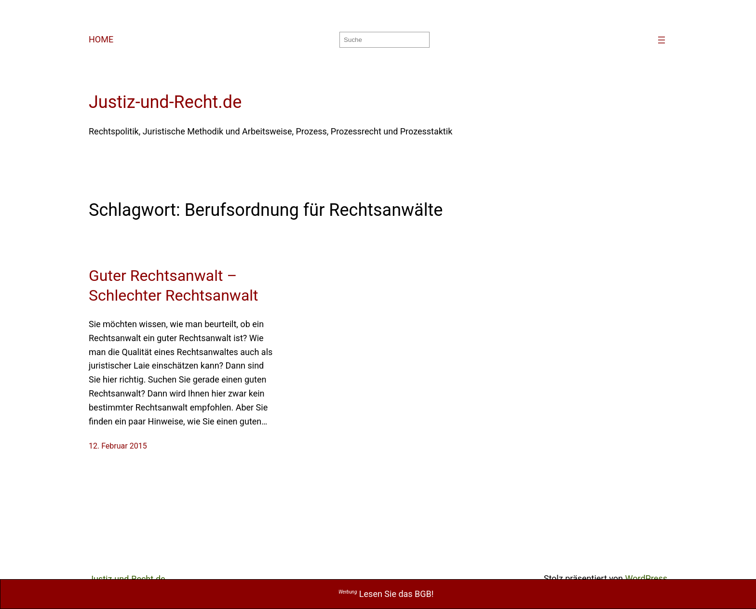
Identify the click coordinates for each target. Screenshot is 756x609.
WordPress (646, 578)
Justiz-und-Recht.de (165, 102)
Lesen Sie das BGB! (386, 594)
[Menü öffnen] (661, 40)
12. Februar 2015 (118, 445)
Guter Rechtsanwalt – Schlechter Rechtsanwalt (173, 285)
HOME (101, 39)
